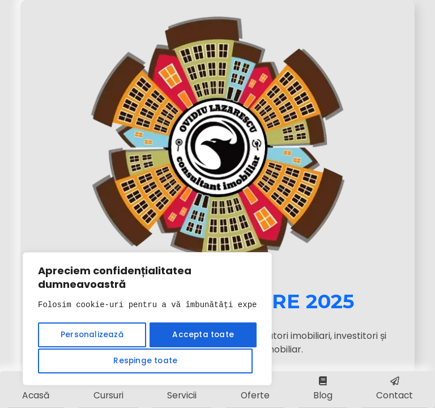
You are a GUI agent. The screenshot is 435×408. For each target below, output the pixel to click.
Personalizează (90, 336)
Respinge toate (199, 336)
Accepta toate (147, 361)
